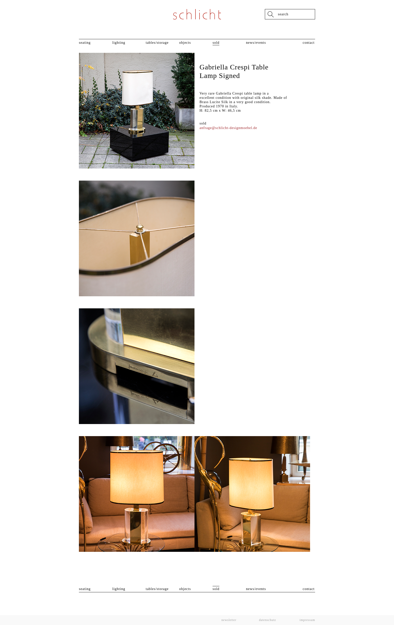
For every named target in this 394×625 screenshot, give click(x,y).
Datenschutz (267, 620)
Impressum (307, 620)
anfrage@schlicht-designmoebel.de (228, 128)
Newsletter (228, 620)
